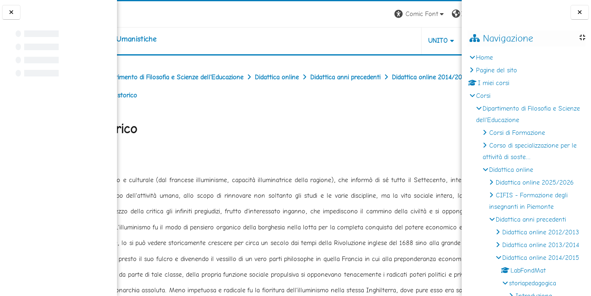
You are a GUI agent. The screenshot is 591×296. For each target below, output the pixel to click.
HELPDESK (412, 40)
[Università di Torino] (142, 13)
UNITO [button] (365, 40)
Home (484, 57)
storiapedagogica (532, 283)
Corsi (483, 95)
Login (447, 14)
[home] (169, 39)
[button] (347, 14)
